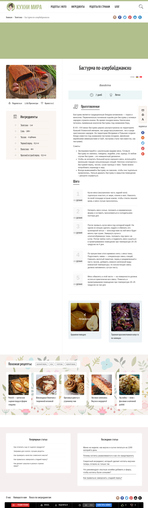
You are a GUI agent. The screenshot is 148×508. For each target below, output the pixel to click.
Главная (9, 17)
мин (91, 505)
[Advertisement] (74, 41)
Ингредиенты (78, 7)
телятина (59, 364)
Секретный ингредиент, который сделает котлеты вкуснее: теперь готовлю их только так (109, 462)
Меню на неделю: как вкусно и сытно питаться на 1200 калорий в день (107, 448)
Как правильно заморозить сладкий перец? (102, 478)
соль (51, 364)
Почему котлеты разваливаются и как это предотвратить (108, 456)
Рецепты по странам (99, 7)
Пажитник (25, 149)
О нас (8, 497)
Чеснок (23, 137)
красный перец (42, 364)
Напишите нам (20, 497)
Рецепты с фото (58, 7)
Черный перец (26, 143)
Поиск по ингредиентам (40, 497)
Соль (22, 131)
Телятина (18, 17)
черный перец (70, 364)
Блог (117, 7)
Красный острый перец (30, 155)
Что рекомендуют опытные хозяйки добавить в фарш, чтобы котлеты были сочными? (107, 471)
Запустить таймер (104, 505)
